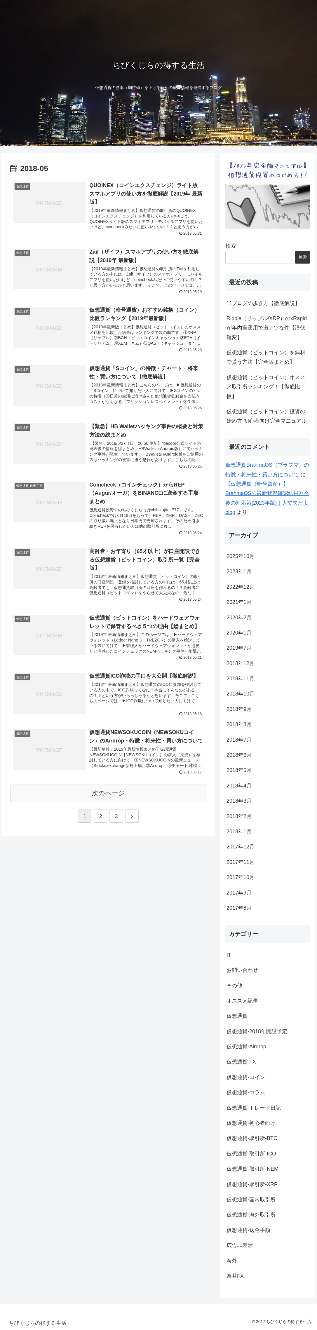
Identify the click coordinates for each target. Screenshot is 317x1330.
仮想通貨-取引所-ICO (251, 1154)
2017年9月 (239, 893)
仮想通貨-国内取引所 (251, 1199)
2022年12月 (241, 587)
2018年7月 (239, 740)
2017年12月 (241, 847)
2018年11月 (241, 678)
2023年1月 (239, 571)
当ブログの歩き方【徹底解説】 (263, 303)
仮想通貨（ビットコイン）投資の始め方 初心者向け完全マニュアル (267, 416)
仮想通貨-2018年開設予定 (257, 1031)
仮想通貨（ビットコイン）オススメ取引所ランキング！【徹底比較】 (266, 386)
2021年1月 (239, 602)
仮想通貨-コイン (246, 1077)
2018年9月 (239, 709)
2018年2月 (239, 816)
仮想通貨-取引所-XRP (252, 1184)
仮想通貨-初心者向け (251, 1123)
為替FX (235, 1276)
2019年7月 (239, 648)
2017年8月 (239, 908)
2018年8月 (239, 724)
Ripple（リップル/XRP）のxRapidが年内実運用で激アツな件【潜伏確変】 (267, 327)
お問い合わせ (242, 970)
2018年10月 (241, 694)
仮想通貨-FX (241, 1062)
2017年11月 (241, 862)
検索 (230, 246)
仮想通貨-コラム (246, 1092)
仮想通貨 (237, 1016)
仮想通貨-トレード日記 (254, 1108)
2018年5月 (239, 770)
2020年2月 (239, 617)
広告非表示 (240, 1245)
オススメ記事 (242, 1001)
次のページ (108, 793)
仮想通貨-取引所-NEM (252, 1169)
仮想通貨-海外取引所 (251, 1215)
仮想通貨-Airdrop (246, 1047)
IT (229, 955)
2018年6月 (239, 755)
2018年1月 (239, 831)
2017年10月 (241, 877)
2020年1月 (239, 633)
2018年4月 (239, 786)
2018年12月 (241, 663)
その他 (234, 986)
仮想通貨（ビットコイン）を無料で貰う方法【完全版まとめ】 (266, 357)
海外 (232, 1261)
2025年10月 (241, 556)
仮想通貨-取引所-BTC (252, 1138)
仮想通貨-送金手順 (248, 1230)
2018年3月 (239, 801)
